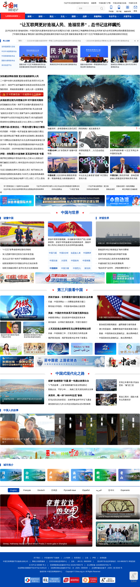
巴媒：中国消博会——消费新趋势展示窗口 (66, 302)
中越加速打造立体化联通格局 (111, 263)
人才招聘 (66, 558)
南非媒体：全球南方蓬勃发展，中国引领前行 (67, 322)
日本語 (54, 490)
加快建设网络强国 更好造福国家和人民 (19, 76)
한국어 (111, 490)
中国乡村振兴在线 (119, 3)
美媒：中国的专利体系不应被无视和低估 (68, 313)
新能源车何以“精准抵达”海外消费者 (113, 249)
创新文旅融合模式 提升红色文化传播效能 (20, 268)
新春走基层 (110, 189)
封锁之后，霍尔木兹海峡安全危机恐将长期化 (114, 243)
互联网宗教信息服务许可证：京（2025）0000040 (69, 568)
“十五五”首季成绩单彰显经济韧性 (16, 249)
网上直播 (6, 41)
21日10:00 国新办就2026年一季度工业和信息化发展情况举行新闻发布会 (54, 41)
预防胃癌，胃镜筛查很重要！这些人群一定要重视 (21, 89)
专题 (41, 154)
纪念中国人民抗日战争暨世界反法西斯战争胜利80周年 (24, 189)
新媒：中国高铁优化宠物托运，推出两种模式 (118, 333)
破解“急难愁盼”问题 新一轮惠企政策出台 (68, 381)
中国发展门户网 (105, 3)
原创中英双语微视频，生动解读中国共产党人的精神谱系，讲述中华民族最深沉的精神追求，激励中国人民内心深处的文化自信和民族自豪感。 (69, 242)
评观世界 (104, 218)
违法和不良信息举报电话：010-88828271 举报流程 (116, 561)
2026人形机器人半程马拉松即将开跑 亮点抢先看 (21, 109)
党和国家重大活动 (8, 47)
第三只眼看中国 (70, 290)
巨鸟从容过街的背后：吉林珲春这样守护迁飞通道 (69, 400)
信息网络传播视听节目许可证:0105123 (32, 568)
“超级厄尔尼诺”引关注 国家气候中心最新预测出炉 (21, 113)
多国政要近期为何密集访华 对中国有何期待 (21, 100)
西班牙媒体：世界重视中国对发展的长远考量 (70, 297)
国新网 (93, 3)
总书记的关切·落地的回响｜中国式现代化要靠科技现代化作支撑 (33, 31)
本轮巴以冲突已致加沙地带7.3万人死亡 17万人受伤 (22, 178)
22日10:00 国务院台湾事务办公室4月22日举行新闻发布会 (107, 41)
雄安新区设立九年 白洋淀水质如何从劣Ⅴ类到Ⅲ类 (69, 404)
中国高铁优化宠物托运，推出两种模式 (115, 338)
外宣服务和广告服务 (51, 558)
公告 (86, 558)
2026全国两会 (57, 189)
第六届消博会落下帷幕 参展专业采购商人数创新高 (22, 136)
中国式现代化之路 (70, 373)
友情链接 (103, 558)
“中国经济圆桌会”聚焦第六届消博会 (28, 34)
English (13, 490)
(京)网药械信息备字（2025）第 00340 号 (107, 568)
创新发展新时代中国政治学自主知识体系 (20, 263)
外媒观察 (5, 317)
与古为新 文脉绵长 (70, 31)
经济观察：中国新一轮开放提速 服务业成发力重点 (22, 131)
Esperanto (125, 490)
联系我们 (77, 558)
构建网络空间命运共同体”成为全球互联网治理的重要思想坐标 (107, 31)
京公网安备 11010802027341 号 (99, 565)
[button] (138, 99)
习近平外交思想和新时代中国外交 (76, 3)
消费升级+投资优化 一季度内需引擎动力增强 (22, 127)
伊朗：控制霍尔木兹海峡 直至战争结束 (19, 154)
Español (86, 490)
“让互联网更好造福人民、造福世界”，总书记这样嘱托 (70, 24)
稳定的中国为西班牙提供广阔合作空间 (10, 336)
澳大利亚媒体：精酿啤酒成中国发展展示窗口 (118, 329)
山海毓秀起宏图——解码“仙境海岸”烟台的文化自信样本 (22, 400)
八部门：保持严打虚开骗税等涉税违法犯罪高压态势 (22, 85)
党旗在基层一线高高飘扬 (125, 186)
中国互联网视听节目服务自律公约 (15, 561)
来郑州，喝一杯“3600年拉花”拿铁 (65, 395)
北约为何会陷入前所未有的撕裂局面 (113, 259)
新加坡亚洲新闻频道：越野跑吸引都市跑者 (117, 324)
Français (27, 490)
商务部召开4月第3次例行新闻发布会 (63, 64)
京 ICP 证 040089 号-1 (37, 565)
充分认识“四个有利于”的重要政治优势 (18, 259)
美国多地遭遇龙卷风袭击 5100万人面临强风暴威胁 (22, 174)
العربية (99, 490)
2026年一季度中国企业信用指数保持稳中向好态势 (22, 144)
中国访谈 (114, 175)
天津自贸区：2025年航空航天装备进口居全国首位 (22, 149)
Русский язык (70, 490)
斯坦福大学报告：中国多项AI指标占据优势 (66, 306)
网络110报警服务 (38, 561)
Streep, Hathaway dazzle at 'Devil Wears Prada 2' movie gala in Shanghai (35, 544)
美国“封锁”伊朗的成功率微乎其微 (112, 254)
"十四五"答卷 (74, 189)
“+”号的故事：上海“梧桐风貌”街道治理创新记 (67, 385)
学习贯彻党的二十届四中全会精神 (16, 186)
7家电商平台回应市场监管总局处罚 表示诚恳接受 (21, 117)
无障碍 (134, 577)
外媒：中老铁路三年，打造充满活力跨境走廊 (67, 333)
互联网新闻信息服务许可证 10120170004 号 (66, 565)
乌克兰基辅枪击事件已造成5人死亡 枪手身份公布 (21, 170)
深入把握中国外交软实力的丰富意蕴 (18, 254)
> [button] (137, 41)
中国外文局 (133, 3)
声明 (94, 558)
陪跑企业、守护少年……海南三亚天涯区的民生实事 (70, 389)
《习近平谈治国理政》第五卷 (98, 186)
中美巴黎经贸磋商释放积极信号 (110, 317)
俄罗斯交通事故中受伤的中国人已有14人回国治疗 (21, 158)
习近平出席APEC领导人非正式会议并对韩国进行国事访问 (58, 186)
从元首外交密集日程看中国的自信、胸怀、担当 (19, 243)
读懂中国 (8, 218)
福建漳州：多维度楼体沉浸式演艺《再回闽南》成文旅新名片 (74, 128)
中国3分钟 (52, 150)
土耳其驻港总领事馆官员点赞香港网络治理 (69, 329)
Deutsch (41, 490)
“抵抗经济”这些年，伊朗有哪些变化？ (114, 268)
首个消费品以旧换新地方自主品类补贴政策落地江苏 (22, 140)
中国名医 (51, 175)
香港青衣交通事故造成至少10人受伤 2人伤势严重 (21, 122)
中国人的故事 (10, 410)
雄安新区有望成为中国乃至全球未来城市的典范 (33, 336)
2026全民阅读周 (93, 189)
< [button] (135, 41)
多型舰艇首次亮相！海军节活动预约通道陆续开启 (21, 104)
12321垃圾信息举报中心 (58, 561)
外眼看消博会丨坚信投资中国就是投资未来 (66, 317)
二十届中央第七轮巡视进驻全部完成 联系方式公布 (22, 81)
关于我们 (37, 558)
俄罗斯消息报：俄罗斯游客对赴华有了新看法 (67, 338)
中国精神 (53, 268)
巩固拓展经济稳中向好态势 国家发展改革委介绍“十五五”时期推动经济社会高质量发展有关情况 (86, 34)
